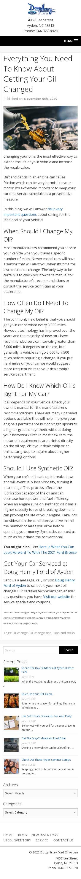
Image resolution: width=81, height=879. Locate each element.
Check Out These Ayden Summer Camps (46, 760)
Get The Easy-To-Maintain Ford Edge (44, 738)
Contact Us (63, 840)
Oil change (20, 633)
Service (42, 840)
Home (8, 835)
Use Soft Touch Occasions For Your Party (46, 716)
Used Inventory (17, 840)
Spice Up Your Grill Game (37, 694)
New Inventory (45, 835)
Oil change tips (40, 633)
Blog (22, 835)
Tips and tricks (64, 633)
